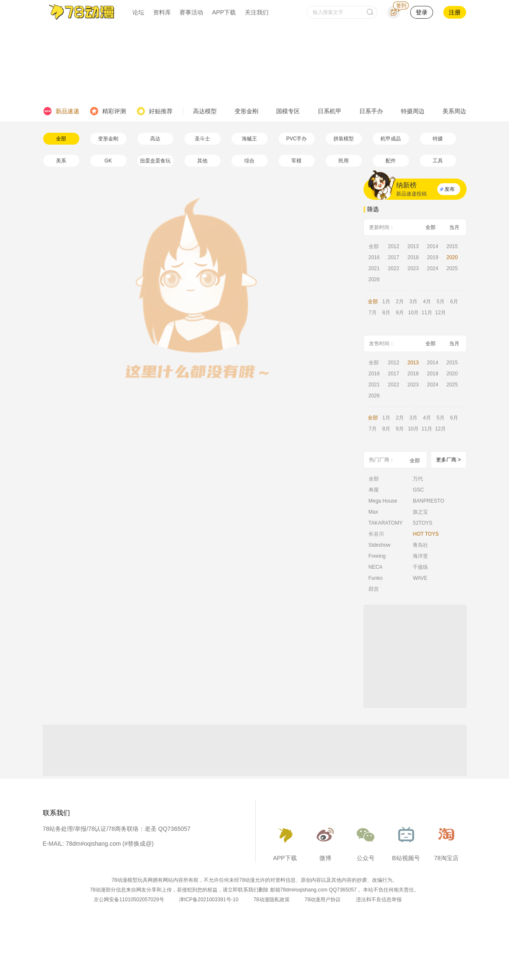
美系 (61, 161)
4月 (427, 302)
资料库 (162, 12)
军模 (296, 161)
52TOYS (422, 523)
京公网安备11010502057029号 (129, 900)
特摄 (438, 139)
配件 (391, 161)
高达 (155, 139)
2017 (394, 257)
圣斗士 (202, 139)
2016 (374, 257)
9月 (400, 313)
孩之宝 (420, 512)
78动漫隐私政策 (271, 900)
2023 (413, 268)
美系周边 (454, 111)
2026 (374, 279)
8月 (386, 313)
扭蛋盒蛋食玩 (155, 161)
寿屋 (374, 490)
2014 (433, 246)
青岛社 (420, 545)
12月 (440, 313)
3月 (413, 302)
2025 (452, 268)
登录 (422, 12)
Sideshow (380, 545)
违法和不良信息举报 (379, 900)
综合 (249, 161)
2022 (394, 268)
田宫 (374, 589)
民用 (343, 161)
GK (108, 161)
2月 (400, 302)
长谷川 (376, 534)
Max (373, 512)
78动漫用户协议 (323, 900)
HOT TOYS (426, 534)
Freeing (377, 556)
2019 (433, 257)
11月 (427, 313)
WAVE (420, 578)
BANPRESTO (428, 501)
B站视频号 (406, 841)
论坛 (138, 12)
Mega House (383, 501)
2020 (452, 257)
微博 (325, 841)
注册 (455, 12)
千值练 (420, 567)
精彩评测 (107, 111)
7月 (373, 313)
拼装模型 (343, 139)
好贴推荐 (154, 111)
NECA (376, 567)
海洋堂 (420, 556)
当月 (454, 227)
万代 (418, 479)
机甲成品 (390, 139)
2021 (374, 268)
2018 (413, 257)
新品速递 (61, 111)
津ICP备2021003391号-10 (208, 900)
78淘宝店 (446, 841)
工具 (438, 161)
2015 (452, 246)
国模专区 (288, 111)
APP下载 (224, 12)
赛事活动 (191, 12)
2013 (413, 246)
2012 (394, 246)
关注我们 (256, 12)
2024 (433, 268)
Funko (376, 578)
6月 (454, 302)
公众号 (365, 841)
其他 (202, 161)
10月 (413, 313)
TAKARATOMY (386, 523)
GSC (418, 490)
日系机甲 (329, 111)
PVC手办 (296, 139)
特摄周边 (413, 111)
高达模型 (205, 111)
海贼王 (249, 139)
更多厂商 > (448, 460)
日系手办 (371, 111)
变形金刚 (246, 111)
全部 (61, 139)
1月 (386, 302)
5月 (440, 302)
